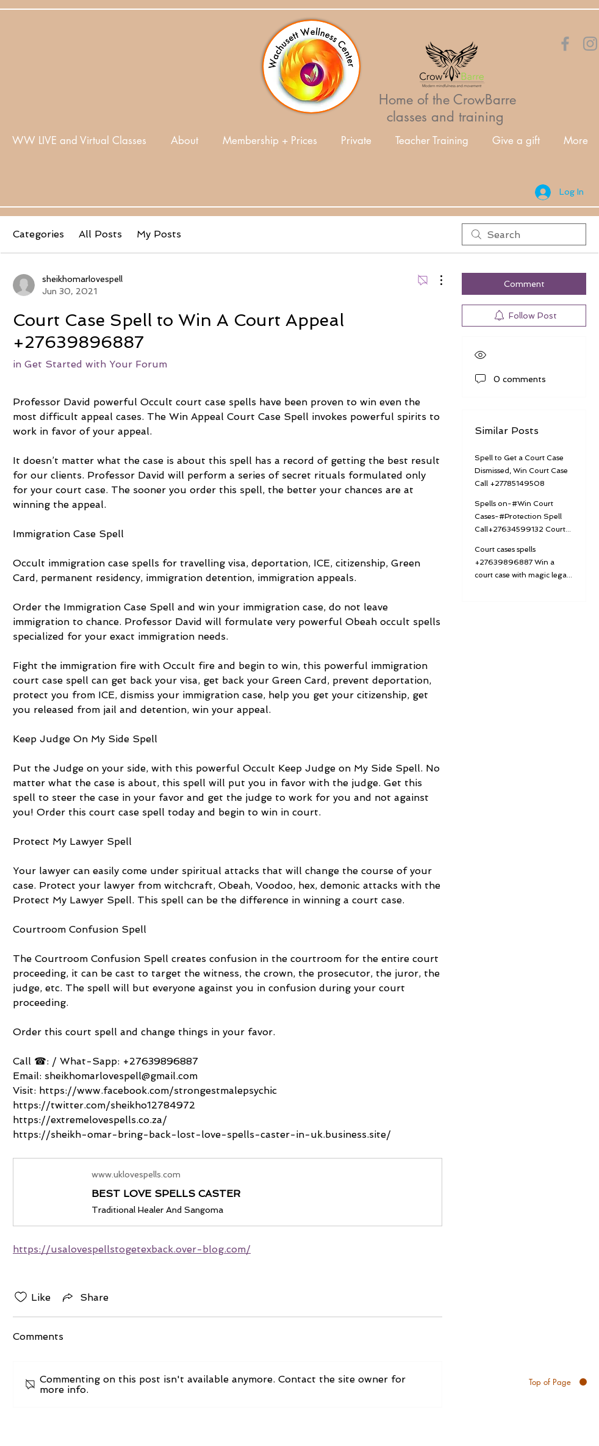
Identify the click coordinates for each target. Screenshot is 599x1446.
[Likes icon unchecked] (21, 1297)
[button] (184, 140)
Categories (38, 234)
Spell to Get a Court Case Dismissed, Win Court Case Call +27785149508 (521, 471)
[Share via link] (84, 1297)
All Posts (100, 234)
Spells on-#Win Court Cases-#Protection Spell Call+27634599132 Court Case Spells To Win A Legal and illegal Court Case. (522, 529)
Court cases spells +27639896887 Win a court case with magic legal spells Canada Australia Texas (522, 575)
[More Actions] (435, 280)
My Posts (159, 234)
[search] (524, 234)
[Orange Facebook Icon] (565, 43)
